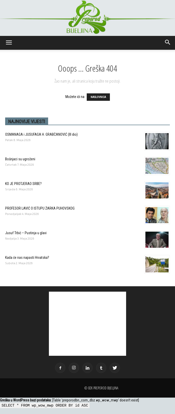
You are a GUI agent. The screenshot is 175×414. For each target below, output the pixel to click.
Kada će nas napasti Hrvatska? (27, 257)
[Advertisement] (87, 324)
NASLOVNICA (98, 97)
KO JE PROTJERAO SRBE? (23, 184)
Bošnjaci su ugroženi (20, 159)
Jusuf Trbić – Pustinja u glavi (26, 233)
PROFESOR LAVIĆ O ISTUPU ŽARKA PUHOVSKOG (40, 208)
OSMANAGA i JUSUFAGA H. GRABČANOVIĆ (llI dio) (41, 134)
